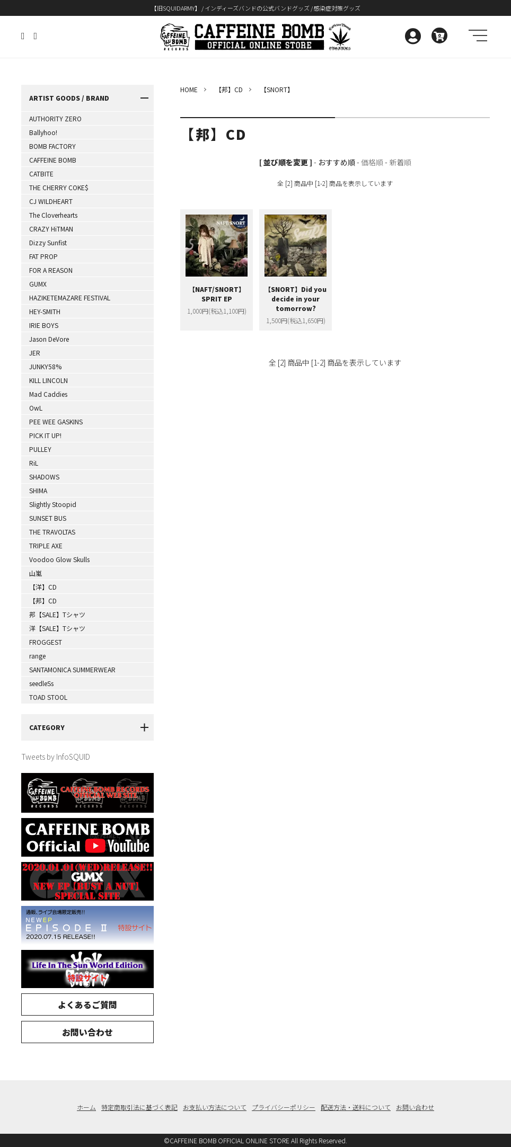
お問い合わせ (87, 1032)
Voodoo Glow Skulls (59, 559)
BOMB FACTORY (52, 145)
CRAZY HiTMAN (51, 228)
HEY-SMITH (44, 311)
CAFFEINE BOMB (52, 159)
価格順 (372, 162)
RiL (33, 462)
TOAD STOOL (48, 696)
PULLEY (40, 449)
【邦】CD (43, 600)
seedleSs (41, 683)
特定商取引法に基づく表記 (139, 1107)
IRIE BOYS (43, 325)
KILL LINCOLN (48, 380)
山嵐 (35, 572)
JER (34, 352)
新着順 (400, 162)
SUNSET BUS (47, 517)
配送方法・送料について (356, 1107)
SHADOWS (44, 476)
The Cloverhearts (53, 214)
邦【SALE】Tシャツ (57, 614)
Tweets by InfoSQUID (55, 756)
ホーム (86, 1107)
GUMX (38, 283)
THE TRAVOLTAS (52, 531)
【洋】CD (43, 586)
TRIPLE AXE (46, 545)
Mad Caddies (48, 393)
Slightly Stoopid (52, 504)
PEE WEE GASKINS (56, 421)
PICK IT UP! (45, 435)
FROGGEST (45, 641)
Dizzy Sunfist (48, 242)
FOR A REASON (51, 269)
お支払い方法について (214, 1107)
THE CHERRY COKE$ (59, 187)
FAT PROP (43, 256)
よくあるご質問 (87, 1004)
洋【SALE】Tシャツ (57, 628)
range (37, 655)
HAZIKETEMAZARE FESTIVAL (69, 297)
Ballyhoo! (43, 132)
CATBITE (41, 173)
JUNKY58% (45, 366)
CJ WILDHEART (51, 201)
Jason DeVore (49, 338)
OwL (35, 407)
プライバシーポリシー (283, 1107)
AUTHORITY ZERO (55, 118)
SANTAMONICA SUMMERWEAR (72, 669)
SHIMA (38, 490)
